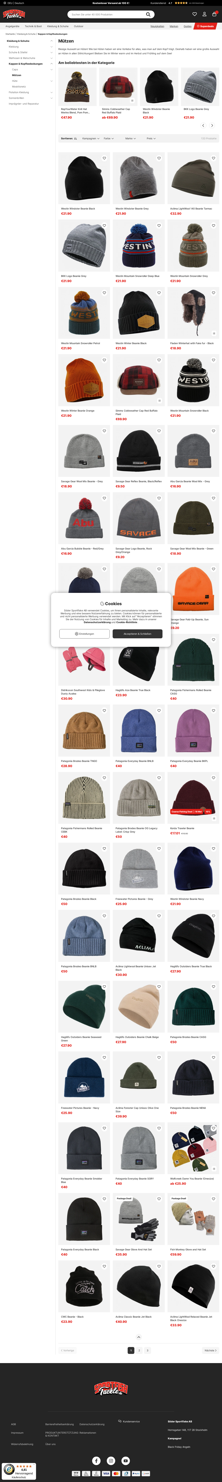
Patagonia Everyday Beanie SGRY (135, 1178)
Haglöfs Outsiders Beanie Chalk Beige (137, 1037)
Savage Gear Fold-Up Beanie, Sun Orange (189, 621)
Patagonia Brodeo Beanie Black (78, 898)
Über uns (50, 1444)
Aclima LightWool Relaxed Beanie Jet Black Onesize (191, 1318)
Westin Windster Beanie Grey (132, 208)
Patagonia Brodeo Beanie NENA (188, 1107)
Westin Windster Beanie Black (156, 111)
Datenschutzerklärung (92, 1424)
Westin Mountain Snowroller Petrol (80, 343)
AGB (13, 1424)
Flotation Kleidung (28, 92)
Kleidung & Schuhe (57, 26)
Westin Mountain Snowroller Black (189, 410)
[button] (193, 3)
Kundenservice (131, 1421)
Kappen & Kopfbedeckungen (52, 34)
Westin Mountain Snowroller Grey (189, 275)
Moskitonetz (19, 86)
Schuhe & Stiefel (28, 52)
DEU (15, 3)
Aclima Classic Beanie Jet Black (134, 1316)
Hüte (30, 80)
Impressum (17, 1432)
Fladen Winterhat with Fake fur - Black (192, 343)
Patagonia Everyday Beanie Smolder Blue (81, 1180)
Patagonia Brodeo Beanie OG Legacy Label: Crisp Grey (136, 830)
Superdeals (205, 26)
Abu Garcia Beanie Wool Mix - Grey (190, 481)
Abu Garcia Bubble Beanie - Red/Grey (82, 548)
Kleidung (28, 46)
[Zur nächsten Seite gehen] (210, 1350)
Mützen (16, 75)
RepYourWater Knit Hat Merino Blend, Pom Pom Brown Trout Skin (74, 111)
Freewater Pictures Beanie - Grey (134, 898)
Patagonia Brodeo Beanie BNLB (78, 966)
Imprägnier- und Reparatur (24, 103)
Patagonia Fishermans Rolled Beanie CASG (190, 692)
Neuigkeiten (157, 26)
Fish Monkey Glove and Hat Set (188, 1249)
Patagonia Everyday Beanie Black (80, 1249)
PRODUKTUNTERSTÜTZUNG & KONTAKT (61, 1434)
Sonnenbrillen (28, 97)
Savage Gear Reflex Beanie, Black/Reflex (139, 481)
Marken (174, 26)
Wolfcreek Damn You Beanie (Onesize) (192, 1178)
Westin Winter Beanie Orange (77, 410)
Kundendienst (158, 3)
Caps (30, 69)
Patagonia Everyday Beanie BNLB (135, 760)
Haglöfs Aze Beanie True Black (133, 690)
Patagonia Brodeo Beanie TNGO (79, 760)
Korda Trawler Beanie (182, 828)
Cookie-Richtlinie (127, 622)
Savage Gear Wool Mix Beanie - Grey (82, 481)
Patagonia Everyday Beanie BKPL (189, 760)
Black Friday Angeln (179, 1446)
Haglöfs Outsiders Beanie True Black (191, 966)
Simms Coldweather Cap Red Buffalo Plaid (116, 111)
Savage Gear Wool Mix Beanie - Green (191, 548)
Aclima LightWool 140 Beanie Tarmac (191, 208)
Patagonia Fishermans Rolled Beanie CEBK (81, 830)
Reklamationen (88, 1432)
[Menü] (34, 1465)
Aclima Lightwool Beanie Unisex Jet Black (136, 968)
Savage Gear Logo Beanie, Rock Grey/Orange (134, 550)
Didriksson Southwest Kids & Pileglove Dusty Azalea (83, 692)
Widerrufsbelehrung (22, 1444)
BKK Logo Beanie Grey (196, 109)
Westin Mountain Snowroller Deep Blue (137, 275)
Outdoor (78, 26)
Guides (187, 26)
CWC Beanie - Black (72, 1316)
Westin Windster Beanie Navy (187, 898)
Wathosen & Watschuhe (28, 58)
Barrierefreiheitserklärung (59, 1424)
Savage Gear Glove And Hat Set (134, 1249)
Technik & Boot (33, 26)
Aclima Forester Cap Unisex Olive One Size (137, 1109)
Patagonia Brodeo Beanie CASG (188, 1037)
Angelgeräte (12, 26)
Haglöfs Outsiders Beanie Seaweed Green (81, 1039)
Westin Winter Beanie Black (131, 343)
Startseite (10, 34)
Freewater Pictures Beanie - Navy (80, 1107)
